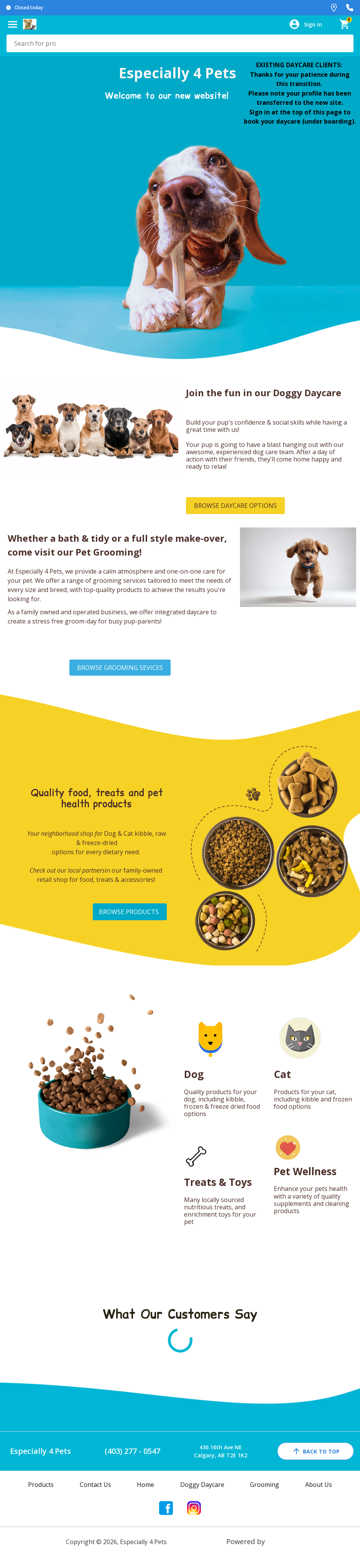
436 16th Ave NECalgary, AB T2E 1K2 (220, 1451)
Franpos (280, 1541)
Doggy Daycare (202, 1484)
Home (145, 1484)
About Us (318, 1484)
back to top (316, 1451)
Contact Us (95, 1484)
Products (41, 1484)
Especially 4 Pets (40, 1451)
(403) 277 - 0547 (132, 1451)
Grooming (264, 1484)
